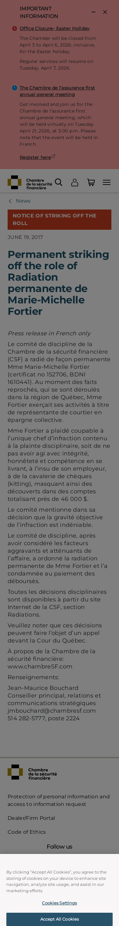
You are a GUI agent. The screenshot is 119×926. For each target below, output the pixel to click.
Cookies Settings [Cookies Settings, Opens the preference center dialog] (59, 905)
